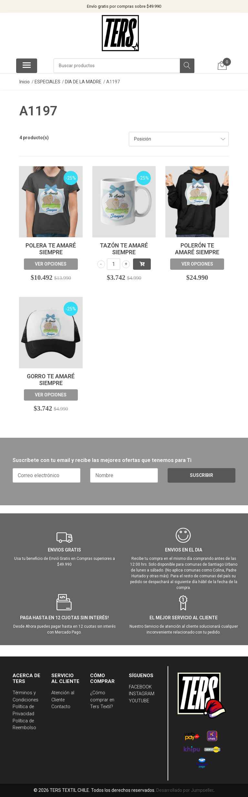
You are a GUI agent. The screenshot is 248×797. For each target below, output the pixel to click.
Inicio (24, 81)
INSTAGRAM (141, 694)
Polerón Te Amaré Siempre (197, 249)
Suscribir (201, 475)
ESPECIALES (47, 81)
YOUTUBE (139, 701)
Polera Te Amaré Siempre (51, 249)
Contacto (60, 706)
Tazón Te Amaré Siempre (124, 249)
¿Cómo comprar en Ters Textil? (102, 699)
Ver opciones (51, 264)
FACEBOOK (140, 687)
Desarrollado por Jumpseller (184, 790)
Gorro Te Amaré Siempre (51, 379)
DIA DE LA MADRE (83, 81)
